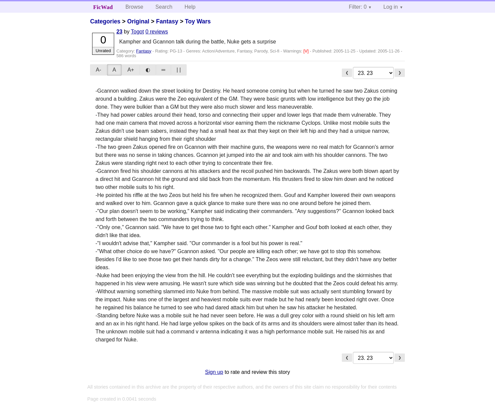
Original (138, 21)
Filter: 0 (357, 7)
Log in (390, 7)
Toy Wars (198, 21)
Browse (134, 7)
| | (179, 70)
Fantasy (167, 21)
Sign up (214, 372)
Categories (105, 21)
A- (98, 70)
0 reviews (157, 31)
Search (164, 7)
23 (119, 31)
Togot (137, 31)
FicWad (103, 7)
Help (190, 7)
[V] (306, 51)
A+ (131, 70)
